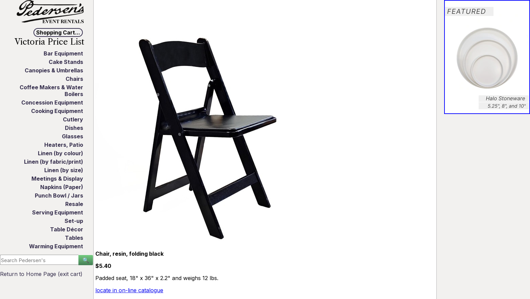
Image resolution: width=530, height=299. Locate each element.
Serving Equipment (57, 212)
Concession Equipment (52, 102)
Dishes (74, 127)
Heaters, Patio (63, 144)
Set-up (74, 220)
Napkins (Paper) (61, 187)
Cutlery (73, 119)
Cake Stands (66, 62)
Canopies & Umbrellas (54, 70)
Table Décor (66, 229)
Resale (74, 204)
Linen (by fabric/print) (53, 161)
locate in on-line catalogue (129, 290)
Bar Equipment (63, 53)
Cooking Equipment (57, 111)
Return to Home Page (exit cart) (41, 274)
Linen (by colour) (60, 153)
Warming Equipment (56, 246)
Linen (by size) (63, 170)
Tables (74, 237)
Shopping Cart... (58, 32)
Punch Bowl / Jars (59, 195)
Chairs (74, 78)
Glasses (72, 136)
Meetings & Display (57, 178)
